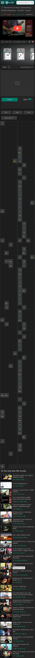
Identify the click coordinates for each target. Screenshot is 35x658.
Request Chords (19, 568)
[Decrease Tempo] (2, 42)
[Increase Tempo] (10, 42)
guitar (4, 67)
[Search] (32, 3)
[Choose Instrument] (9, 67)
